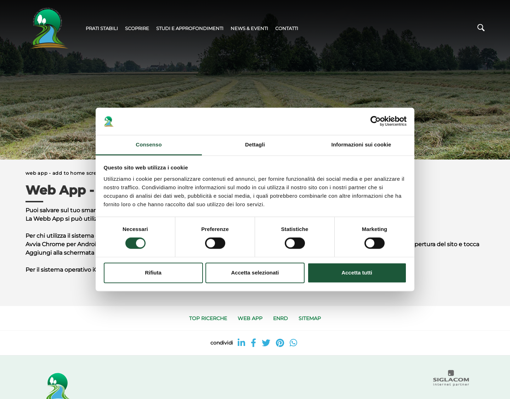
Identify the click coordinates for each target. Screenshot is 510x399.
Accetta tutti (356, 273)
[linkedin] (241, 343)
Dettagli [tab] (255, 144)
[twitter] (266, 343)
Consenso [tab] (149, 144)
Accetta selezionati (255, 273)
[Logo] (49, 28)
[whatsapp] (293, 343)
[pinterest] (280, 343)
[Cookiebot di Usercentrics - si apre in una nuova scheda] (376, 121)
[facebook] (253, 343)
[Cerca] (480, 29)
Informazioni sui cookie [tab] (361, 144)
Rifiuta (153, 273)
